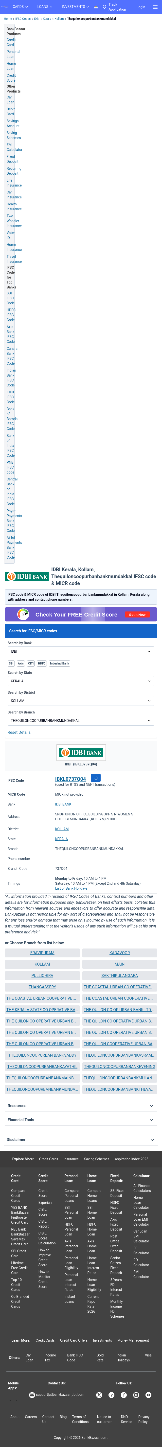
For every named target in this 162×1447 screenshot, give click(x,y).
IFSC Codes (23, 19)
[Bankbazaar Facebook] (124, 1395)
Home (8, 19)
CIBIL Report (43, 1223)
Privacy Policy (143, 1419)
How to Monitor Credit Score (44, 1279)
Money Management (133, 1340)
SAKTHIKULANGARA (119, 975)
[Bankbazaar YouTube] (148, 1395)
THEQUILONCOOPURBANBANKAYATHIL (42, 1066)
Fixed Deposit (12, 159)
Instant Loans (70, 1299)
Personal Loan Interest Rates (71, 1282)
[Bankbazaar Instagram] (136, 1395)
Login (141, 7)
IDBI (36, 19)
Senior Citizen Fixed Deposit (116, 1265)
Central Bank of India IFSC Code (12, 491)
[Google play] (10, 1400)
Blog (63, 1417)
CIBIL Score (42, 1212)
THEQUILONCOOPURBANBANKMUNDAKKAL (42, 1089)
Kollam (59, 19)
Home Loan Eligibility (94, 1285)
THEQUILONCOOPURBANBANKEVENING (119, 1066)
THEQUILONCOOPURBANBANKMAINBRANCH (42, 1078)
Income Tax (50, 1357)
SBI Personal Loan (71, 1212)
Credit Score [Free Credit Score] (11, 77)
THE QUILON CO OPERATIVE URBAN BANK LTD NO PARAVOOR (42, 1044)
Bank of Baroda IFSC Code (12, 419)
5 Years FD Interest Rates (116, 1287)
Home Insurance (14, 247)
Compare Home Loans (95, 1196)
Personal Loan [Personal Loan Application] (13, 54)
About (14, 1417)
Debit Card (11, 111)
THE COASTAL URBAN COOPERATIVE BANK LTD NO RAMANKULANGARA (120, 998)
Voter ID (11, 235)
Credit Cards (48, 1159)
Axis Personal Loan (71, 1246)
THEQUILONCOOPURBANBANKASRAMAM (120, 1055)
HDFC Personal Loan (71, 1229)
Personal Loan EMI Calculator (141, 1219)
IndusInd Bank (59, 663)
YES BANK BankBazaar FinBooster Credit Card (20, 1215)
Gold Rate (100, 1357)
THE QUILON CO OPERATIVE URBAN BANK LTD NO (120, 1021)
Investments (102, 1340)
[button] (96, 778)
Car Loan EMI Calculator (141, 1236)
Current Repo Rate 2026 (93, 1304)
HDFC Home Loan (92, 1229)
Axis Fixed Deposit (116, 1224)
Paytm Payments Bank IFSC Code (14, 521)
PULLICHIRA (42, 975)
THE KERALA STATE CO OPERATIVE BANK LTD (42, 1009)
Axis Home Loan (92, 1246)
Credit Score (43, 1193)
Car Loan (10, 99)
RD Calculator (141, 1262)
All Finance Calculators (142, 1188)
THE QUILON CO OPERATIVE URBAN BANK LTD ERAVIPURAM (42, 1021)
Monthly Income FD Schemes (117, 1309)
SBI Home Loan (92, 1212)
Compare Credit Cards (18, 1196)
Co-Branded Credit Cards (20, 1301)
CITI (31, 663)
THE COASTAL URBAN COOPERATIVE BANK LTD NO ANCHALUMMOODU (42, 998)
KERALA (61, 839)
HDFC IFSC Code (11, 315)
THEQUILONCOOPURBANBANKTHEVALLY (120, 1089)
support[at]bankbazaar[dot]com (56, 1395)
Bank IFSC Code (75, 1357)
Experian (45, 1203)
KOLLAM (62, 829)
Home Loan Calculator (141, 1203)
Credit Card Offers (74, 1340)
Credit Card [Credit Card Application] (11, 42)
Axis (21, 663)
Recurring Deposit (14, 170)
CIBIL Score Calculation (47, 1238)
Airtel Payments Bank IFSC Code (14, 547)
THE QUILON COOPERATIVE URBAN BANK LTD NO (120, 1044)
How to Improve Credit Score (44, 1257)
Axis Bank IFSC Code (11, 334)
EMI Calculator (14, 147)
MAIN (120, 964)
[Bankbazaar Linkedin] (111, 1395)
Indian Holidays (123, 1357)
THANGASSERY (42, 987)
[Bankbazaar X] (99, 1395)
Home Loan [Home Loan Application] (11, 66)
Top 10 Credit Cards (16, 1285)
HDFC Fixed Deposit (116, 1207)
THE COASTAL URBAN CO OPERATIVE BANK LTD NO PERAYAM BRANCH (120, 987)
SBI (11, 663)
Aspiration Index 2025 (131, 1159)
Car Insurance (14, 194)
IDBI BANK (63, 804)
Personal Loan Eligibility (71, 1263)
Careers (31, 1417)
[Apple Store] (16, 1400)
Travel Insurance (14, 259)
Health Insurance (14, 206)
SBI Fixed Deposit (117, 1193)
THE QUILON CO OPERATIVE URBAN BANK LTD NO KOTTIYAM (42, 1032)
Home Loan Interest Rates (93, 1265)
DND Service (126, 1419)
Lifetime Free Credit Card (19, 1268)
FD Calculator (141, 1250)
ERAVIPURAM (42, 952)
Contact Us (48, 1419)
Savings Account (13, 123)
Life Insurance (14, 182)
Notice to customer (104, 1419)
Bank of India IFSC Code (11, 445)
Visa (148, 1355)
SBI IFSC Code (11, 298)
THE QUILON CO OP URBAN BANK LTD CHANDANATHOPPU (120, 1009)
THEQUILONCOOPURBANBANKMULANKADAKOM (120, 1078)
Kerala (47, 19)
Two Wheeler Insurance (14, 221)
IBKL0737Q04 (70, 779)
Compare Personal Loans (72, 1196)
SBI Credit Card (18, 1253)
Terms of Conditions (80, 1419)
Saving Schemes (14, 135)
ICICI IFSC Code (11, 397)
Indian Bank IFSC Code (11, 377)
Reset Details (19, 732)
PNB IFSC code (10, 467)
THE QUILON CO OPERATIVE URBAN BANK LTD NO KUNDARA (120, 1032)
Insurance (71, 1159)
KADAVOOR (119, 952)
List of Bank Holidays (71, 888)
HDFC (42, 663)
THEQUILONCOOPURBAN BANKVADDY (42, 1055)
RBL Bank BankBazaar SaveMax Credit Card (20, 1236)
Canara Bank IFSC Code (12, 356)
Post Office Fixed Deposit (116, 1243)
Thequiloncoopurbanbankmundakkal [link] (91, 19)
